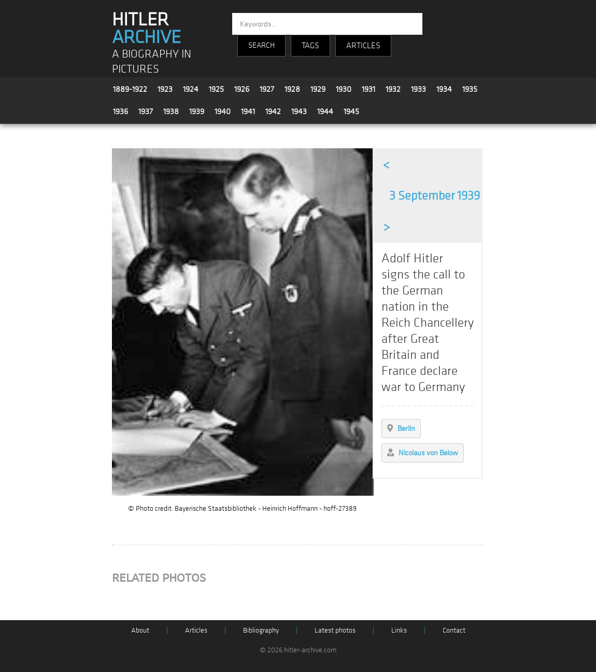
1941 (248, 111)
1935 (469, 89)
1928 (292, 89)
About (140, 630)
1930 (343, 89)
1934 (444, 89)
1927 (267, 89)
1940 (223, 111)
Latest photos (335, 630)
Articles (196, 630)
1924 (190, 89)
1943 (299, 111)
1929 (317, 89)
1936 (120, 111)
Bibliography (261, 630)
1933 (418, 89)
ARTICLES (363, 45)
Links (399, 630)
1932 (393, 89)
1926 (241, 89)
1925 (216, 89)
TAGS (310, 45)
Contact (454, 630)
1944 (325, 111)
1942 (273, 111)
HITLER (146, 28)
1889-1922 (130, 89)
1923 (165, 89)
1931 (368, 89)
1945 (351, 111)
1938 (171, 111)
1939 (196, 111)
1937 (145, 111)
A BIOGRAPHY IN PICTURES (151, 61)
